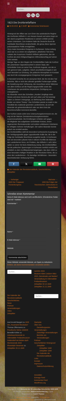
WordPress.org (40, 383)
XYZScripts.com (44, 397)
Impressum (38, 364)
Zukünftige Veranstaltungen (47, 333)
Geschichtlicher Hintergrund (44, 343)
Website (10, 248)
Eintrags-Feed (39, 378)
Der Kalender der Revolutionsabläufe (23, 169)
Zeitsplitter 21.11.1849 (42, 287)
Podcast (10, 306)
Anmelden (38, 375)
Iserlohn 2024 (39, 271)
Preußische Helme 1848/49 (17, 330)
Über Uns (38, 325)
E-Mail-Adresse (13, 240)
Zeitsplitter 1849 (45, 351)
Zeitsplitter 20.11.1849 (15, 348)
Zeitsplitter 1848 (45, 348)
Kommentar (12, 203)
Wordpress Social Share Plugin (22, 400)
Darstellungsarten (43, 327)
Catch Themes (38, 394)
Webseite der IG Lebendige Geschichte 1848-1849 (39, 389)
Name (10, 232)
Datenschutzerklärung (45, 366)
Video (9, 311)
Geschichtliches (44, 169)
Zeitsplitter (11, 172)
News (9, 303)
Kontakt (37, 361)
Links (36, 358)
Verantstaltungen (13, 308)
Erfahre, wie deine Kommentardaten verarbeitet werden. (28, 265)
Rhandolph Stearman (15, 345)
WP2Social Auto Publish (24, 397)
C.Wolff (24, 26)
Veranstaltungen (40, 330)
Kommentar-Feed (41, 380)
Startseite (38, 322)
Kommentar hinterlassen (39, 26)
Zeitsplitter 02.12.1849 (42, 284)
